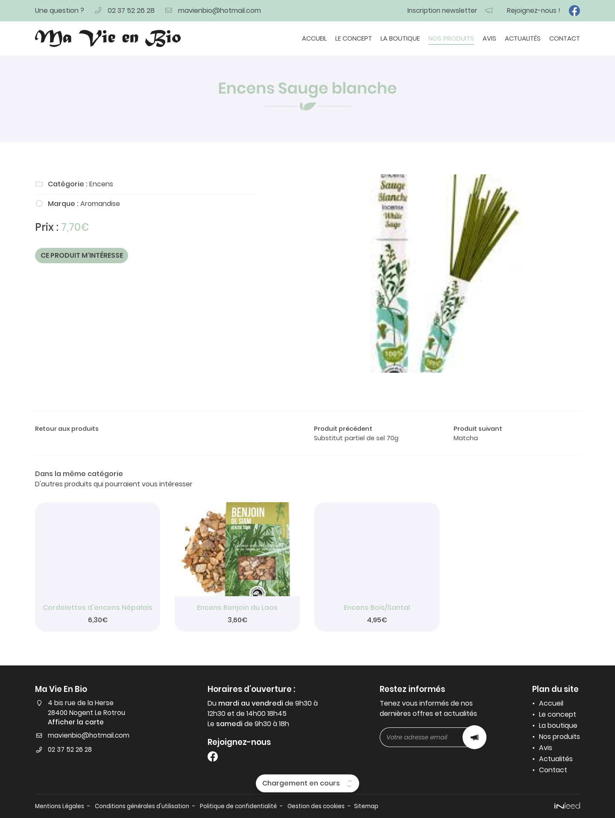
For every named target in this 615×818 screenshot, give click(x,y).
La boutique (400, 38)
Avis (489, 38)
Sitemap (396, 806)
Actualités (523, 38)
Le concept (353, 38)
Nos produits (451, 38)
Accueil (314, 38)
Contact (564, 38)
